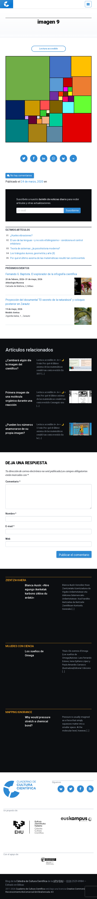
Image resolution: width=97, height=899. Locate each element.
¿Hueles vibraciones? (21, 235)
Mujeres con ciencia (19, 646)
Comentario (12, 481)
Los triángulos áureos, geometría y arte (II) (32, 253)
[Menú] (88, 4)
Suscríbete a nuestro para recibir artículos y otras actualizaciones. (47, 201)
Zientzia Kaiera (15, 580)
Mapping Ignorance (18, 712)
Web (7, 538)
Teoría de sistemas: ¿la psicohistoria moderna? (35, 248)
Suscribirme (72, 210)
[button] (23, 158)
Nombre (10, 513)
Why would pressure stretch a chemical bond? (37, 721)
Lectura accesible (48, 48)
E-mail (9, 526)
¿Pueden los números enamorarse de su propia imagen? (19, 429)
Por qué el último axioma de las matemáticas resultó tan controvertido (47, 258)
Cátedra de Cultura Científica (31, 881)
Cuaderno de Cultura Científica (30, 889)
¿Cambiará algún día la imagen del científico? (18, 364)
